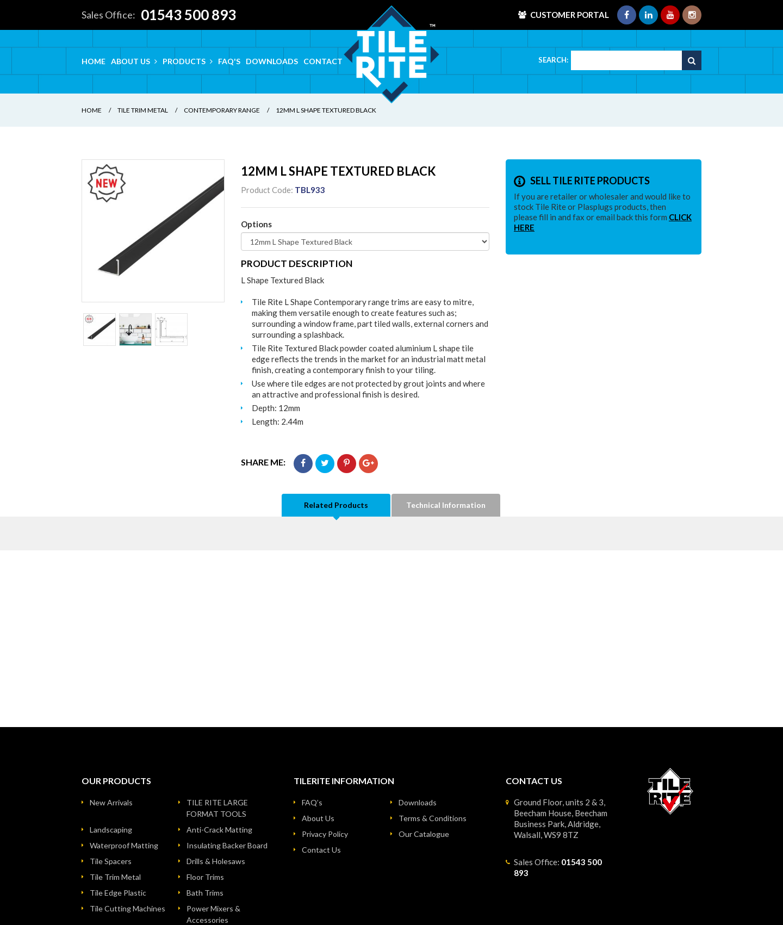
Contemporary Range (222, 110)
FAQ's (229, 61)
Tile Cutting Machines (127, 908)
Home (93, 61)
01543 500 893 (188, 14)
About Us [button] (134, 61)
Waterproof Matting (124, 845)
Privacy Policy (325, 834)
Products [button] (188, 61)
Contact (323, 61)
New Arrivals (111, 802)
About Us (318, 818)
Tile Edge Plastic (118, 892)
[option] (153, 230)
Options (256, 224)
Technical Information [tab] (446, 505)
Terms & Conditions (433, 818)
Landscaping (111, 829)
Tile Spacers (111, 861)
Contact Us (321, 849)
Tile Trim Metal (142, 110)
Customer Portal (569, 15)
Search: (553, 59)
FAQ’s (312, 802)
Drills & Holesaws (216, 861)
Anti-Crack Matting (219, 829)
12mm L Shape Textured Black (326, 110)
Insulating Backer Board (227, 845)
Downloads (272, 61)
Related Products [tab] (336, 505)
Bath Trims (205, 892)
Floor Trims (205, 876)
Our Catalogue (424, 834)
